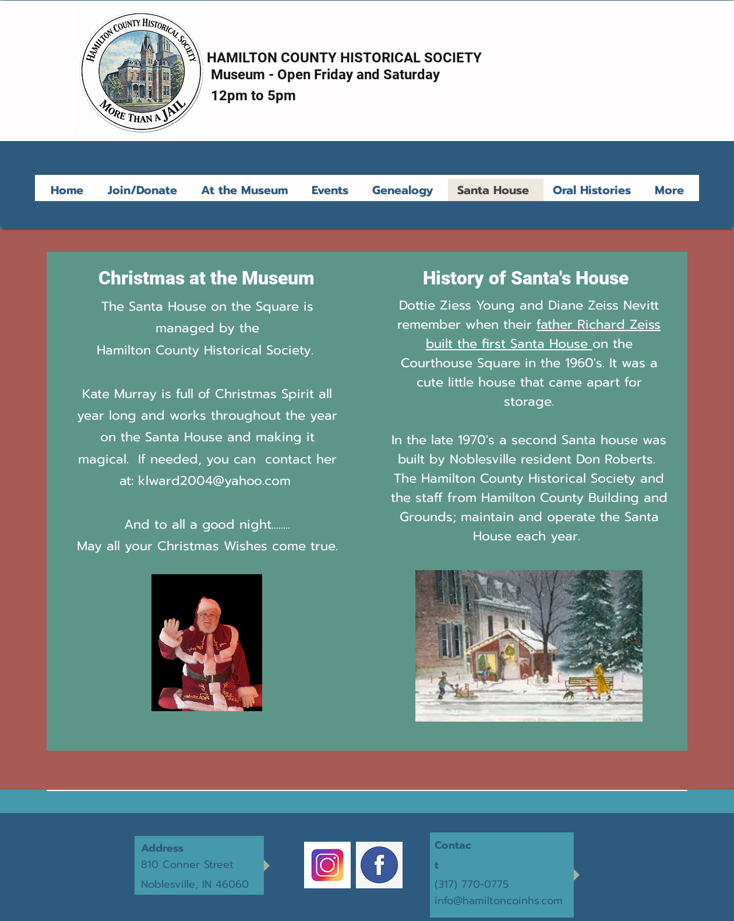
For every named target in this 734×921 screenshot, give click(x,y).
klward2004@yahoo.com (214, 480)
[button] (247, 190)
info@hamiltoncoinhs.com (499, 900)
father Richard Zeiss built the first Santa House (543, 334)
